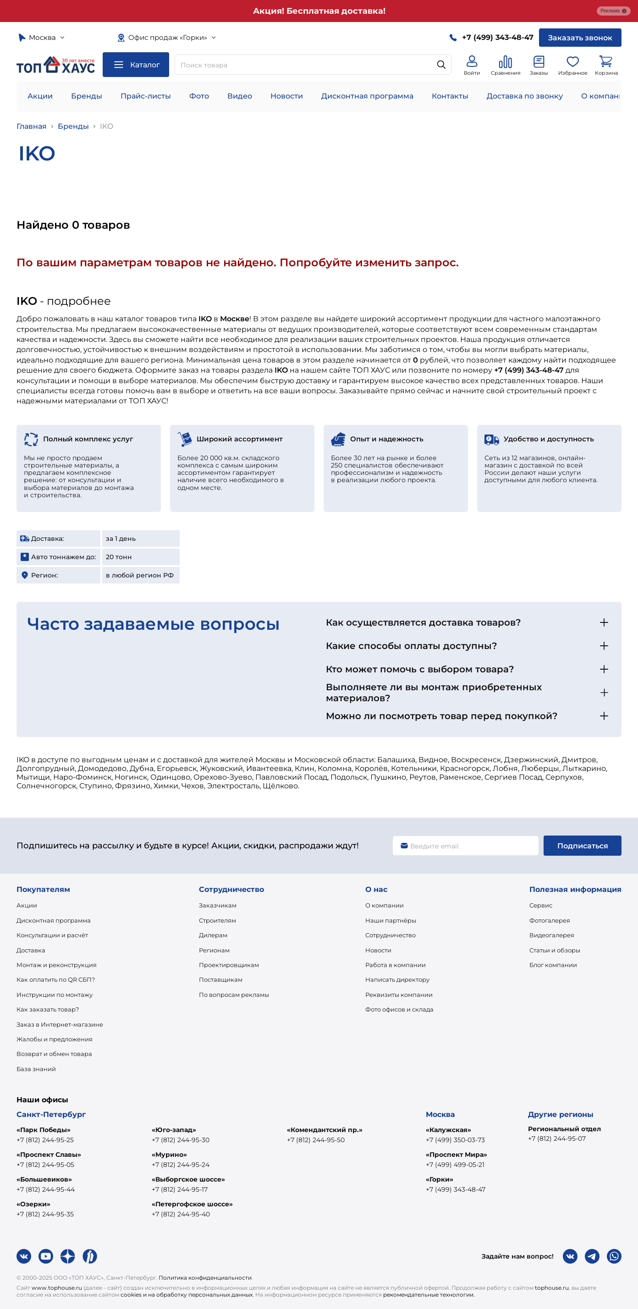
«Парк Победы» (43, 1130)
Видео (239, 96)
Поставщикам (220, 979)
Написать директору (397, 979)
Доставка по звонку (525, 96)
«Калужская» (448, 1130)
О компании (605, 96)
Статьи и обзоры (554, 950)
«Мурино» (169, 1154)
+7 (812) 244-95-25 (45, 1140)
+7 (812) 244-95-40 (181, 1214)
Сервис (540, 905)
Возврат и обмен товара (54, 1053)
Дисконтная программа (367, 96)
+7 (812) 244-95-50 (316, 1140)
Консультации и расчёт (52, 935)
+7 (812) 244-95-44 (45, 1189)
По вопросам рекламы (234, 994)
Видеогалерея (551, 935)
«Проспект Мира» (456, 1154)
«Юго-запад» (174, 1130)
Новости (286, 96)
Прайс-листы (146, 96)
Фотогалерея (549, 920)
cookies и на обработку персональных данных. (187, 1294)
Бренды (86, 96)
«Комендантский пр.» (325, 1130)
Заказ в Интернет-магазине (59, 1024)
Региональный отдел (564, 1129)
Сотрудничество (390, 935)
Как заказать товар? (47, 1009)
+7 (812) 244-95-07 (557, 1138)
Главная (31, 126)
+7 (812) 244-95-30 (180, 1140)
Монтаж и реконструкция (56, 964)
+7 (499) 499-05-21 (455, 1164)
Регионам (214, 950)
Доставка (30, 950)
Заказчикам (217, 905)
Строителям (217, 920)
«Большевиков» (44, 1179)
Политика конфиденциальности (205, 1277)
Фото (199, 96)
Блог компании (553, 964)
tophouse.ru (552, 1287)
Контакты (450, 96)
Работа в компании (395, 964)
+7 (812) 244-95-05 (45, 1164)
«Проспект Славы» (48, 1154)
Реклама (613, 11)
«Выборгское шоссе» (188, 1179)
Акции (40, 96)
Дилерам (213, 935)
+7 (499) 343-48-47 (455, 1189)
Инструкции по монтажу (54, 994)
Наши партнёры (390, 920)
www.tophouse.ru (57, 1287)
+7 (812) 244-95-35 (45, 1214)
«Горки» (439, 1179)
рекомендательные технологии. (429, 1294)
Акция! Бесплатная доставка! (319, 11)
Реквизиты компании (399, 994)
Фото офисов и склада (399, 1009)
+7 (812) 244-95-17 (180, 1189)
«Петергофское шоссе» (192, 1204)
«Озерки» (33, 1204)
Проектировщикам (229, 964)
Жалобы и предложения (54, 1039)
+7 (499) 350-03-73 (455, 1140)
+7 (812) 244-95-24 (180, 1164)
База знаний (36, 1068)
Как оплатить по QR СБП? (55, 979)
